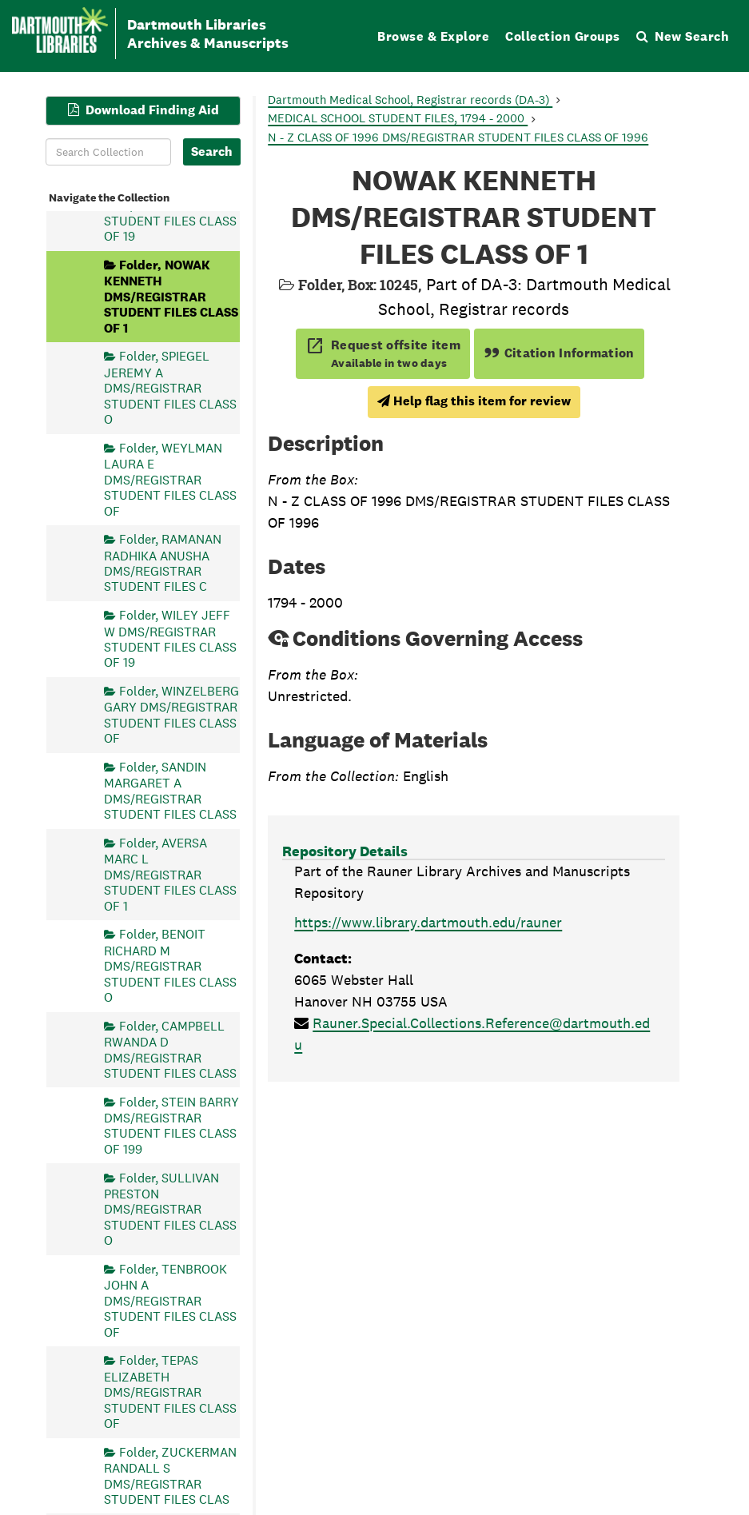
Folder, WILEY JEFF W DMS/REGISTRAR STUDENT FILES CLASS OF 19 (170, 639)
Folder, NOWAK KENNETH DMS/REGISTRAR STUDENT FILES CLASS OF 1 (171, 297)
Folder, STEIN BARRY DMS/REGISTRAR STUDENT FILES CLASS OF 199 (171, 1125)
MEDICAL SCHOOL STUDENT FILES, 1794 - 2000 (398, 118)
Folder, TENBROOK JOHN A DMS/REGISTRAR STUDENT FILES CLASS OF (170, 1300)
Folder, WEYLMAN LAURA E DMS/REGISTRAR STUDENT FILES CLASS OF (170, 479)
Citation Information (559, 353)
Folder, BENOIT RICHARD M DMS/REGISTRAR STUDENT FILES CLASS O (170, 966)
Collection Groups (562, 36)
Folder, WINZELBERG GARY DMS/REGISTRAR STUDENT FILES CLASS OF (171, 715)
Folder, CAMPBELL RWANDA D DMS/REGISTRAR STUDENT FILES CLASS (170, 1049)
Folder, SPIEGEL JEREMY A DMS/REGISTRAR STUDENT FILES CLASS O (170, 388)
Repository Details (345, 851)
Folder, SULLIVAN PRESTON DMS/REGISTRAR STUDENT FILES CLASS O (170, 1209)
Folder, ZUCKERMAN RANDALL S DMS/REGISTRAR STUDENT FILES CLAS (170, 1475)
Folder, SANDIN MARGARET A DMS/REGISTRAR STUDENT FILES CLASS (170, 790)
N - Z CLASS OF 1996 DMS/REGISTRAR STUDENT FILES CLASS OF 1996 (458, 137)
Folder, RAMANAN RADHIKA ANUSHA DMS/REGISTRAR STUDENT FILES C (162, 563)
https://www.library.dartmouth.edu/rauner (428, 922)
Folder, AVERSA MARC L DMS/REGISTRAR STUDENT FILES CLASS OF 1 (170, 874)
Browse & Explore (433, 36)
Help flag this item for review (474, 401)
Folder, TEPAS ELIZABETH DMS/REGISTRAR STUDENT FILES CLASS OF (170, 1392)
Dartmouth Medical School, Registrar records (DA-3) (410, 99)
